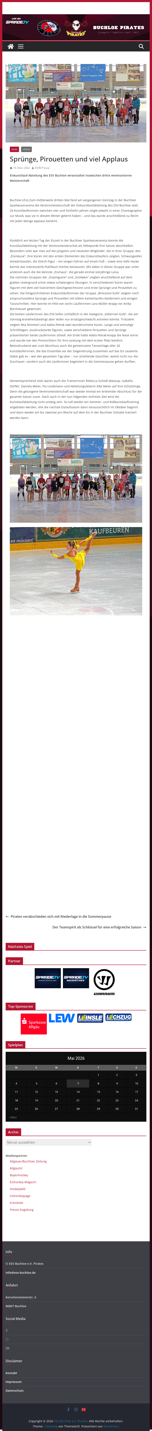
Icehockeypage (20, 1196)
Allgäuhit (16, 1168)
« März (13, 1117)
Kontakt (11, 1373)
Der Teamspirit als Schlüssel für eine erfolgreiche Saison (99, 927)
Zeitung (41, 1161)
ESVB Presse (42, 168)
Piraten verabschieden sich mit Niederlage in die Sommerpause (58, 916)
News (14, 149)
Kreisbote (16, 1203)
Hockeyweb (18, 1189)
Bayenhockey (19, 1175)
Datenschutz (15, 1391)
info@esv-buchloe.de (21, 1273)
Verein (26, 149)
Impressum (14, 1382)
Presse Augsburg (21, 1210)
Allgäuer (16, 1161)
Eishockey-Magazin (23, 1182)
